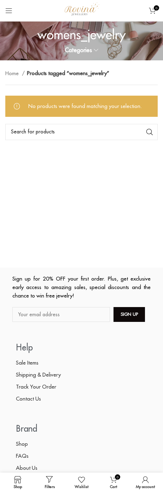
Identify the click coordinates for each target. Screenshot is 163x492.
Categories (78, 50)
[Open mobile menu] (9, 11)
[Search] (81, 132)
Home (12, 73)
